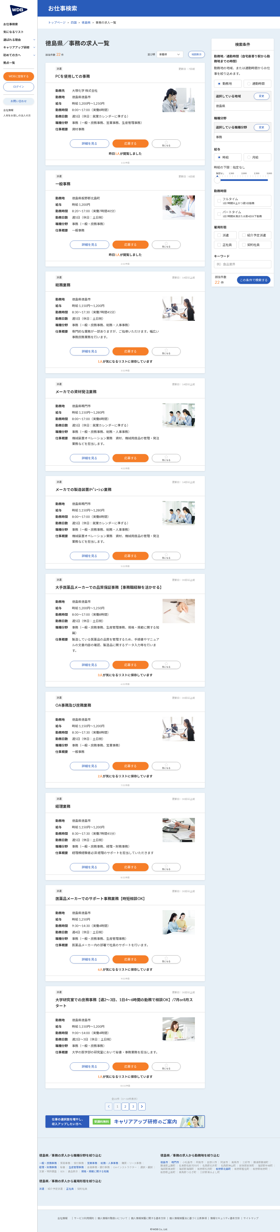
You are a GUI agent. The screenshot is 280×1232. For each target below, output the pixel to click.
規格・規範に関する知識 (95, 1171)
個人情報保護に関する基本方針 (148, 1218)
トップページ (57, 22)
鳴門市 (175, 1162)
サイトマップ (250, 1218)
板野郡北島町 (223, 1168)
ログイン (18, 86)
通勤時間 (256, 83)
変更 (261, 96)
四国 (74, 22)
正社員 (225, 245)
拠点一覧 (9, 62)
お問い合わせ (19, 101)
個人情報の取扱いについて (112, 1218)
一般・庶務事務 (48, 1163)
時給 (223, 157)
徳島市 (164, 1162)
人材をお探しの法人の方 (17, 115)
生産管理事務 (76, 1167)
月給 (252, 157)
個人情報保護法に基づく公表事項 (188, 1218)
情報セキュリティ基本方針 (225, 1218)
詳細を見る (89, 143)
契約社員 (251, 245)
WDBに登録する (19, 76)
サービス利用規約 (84, 1218)
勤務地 (225, 83)
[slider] (217, 179)
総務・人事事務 (109, 1163)
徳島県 (86, 22)
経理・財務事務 (48, 1167)
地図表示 (197, 54)
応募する (130, 143)
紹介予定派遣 (254, 235)
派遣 (223, 235)
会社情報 (8, 110)
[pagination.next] (142, 1106)
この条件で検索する (254, 280)
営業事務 (92, 1163)
